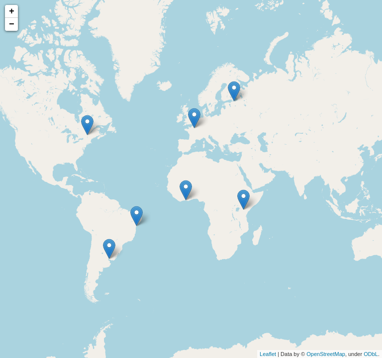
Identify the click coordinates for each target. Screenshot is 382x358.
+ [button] (11, 11)
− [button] (11, 24)
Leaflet (268, 354)
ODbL (371, 354)
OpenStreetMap (325, 354)
